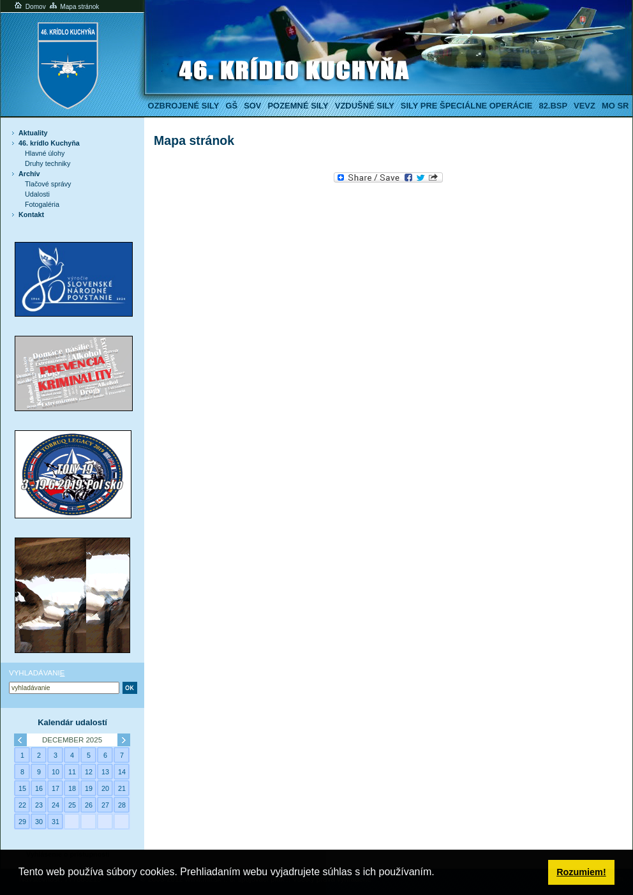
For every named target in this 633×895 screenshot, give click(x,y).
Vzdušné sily (364, 105)
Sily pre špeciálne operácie (467, 105)
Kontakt (31, 214)
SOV (252, 105)
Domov (29, 6)
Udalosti (37, 194)
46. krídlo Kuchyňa (49, 143)
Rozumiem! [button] (581, 872)
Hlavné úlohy (44, 153)
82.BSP (553, 105)
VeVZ (584, 105)
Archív (29, 173)
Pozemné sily (297, 105)
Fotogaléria (42, 204)
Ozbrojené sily (184, 105)
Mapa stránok (74, 6)
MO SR (615, 105)
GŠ (231, 105)
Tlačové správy (48, 184)
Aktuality (33, 133)
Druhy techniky (47, 163)
